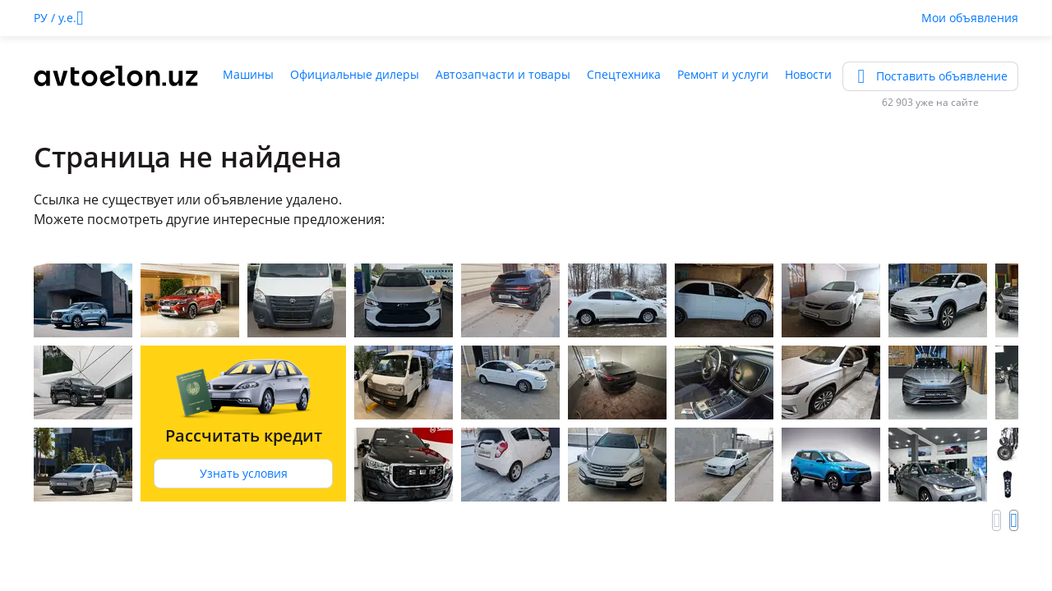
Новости (808, 74)
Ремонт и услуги (722, 74)
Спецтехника (624, 74)
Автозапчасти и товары (503, 74)
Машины (248, 74)
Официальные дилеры (354, 74)
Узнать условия (244, 473)
